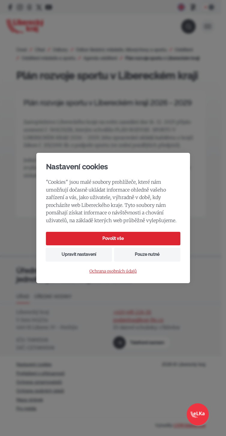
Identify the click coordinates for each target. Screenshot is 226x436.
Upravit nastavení (79, 254)
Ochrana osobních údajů (113, 271)
